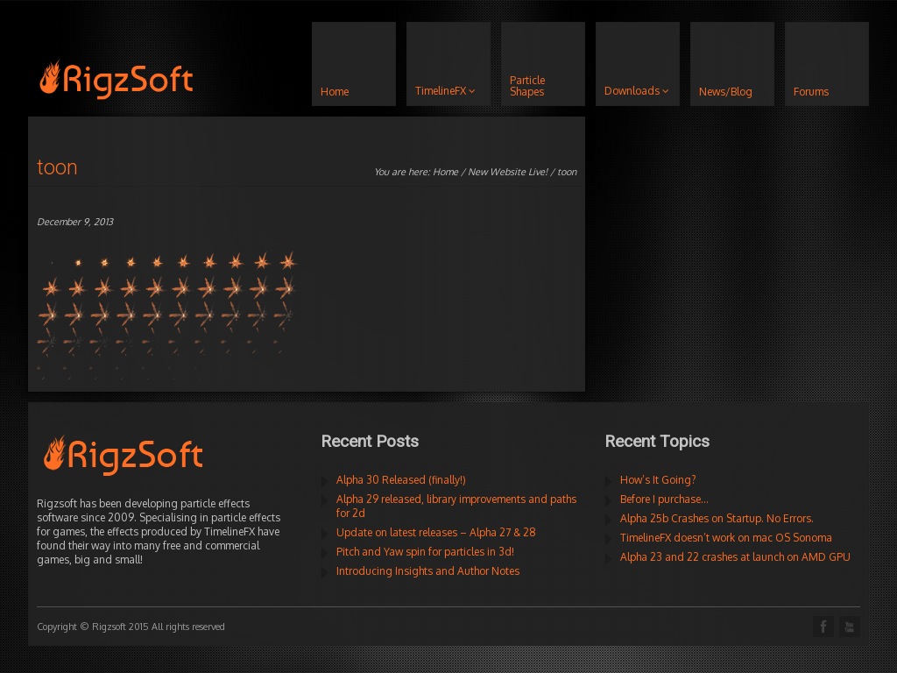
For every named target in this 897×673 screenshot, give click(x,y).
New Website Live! (507, 172)
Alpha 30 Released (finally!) (401, 479)
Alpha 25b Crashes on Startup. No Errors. (717, 518)
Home (445, 172)
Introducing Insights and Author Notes (427, 570)
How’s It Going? (658, 479)
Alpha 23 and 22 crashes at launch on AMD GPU (735, 556)
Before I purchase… (664, 499)
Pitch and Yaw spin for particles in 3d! (425, 551)
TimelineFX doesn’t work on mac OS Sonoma (726, 537)
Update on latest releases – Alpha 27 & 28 (436, 532)
